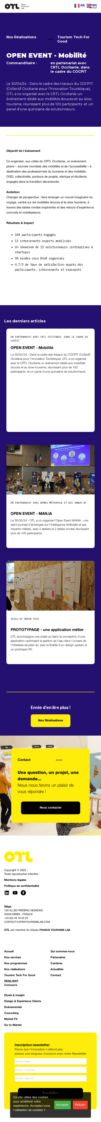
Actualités (56, 969)
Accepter (62, 1104)
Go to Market (13, 1025)
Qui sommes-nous (62, 951)
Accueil (9, 951)
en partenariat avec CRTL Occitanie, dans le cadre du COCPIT (70, 67)
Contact (24, 760)
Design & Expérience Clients (22, 1001)
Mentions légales (15, 880)
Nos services (12, 957)
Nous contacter (51, 807)
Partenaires (57, 957)
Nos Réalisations (21, 37)
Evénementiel (13, 1007)
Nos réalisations (14, 969)
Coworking (11, 1013)
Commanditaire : (22, 63)
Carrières (56, 963)
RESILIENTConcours (11, 983)
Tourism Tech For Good (73, 39)
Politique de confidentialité (21, 886)
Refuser (80, 1104)
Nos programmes (15, 963)
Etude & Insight (14, 995)
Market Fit (11, 1019)
